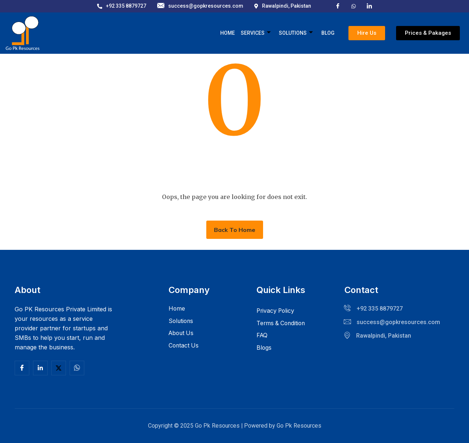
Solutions (296, 33)
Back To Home (234, 229)
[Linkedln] (40, 368)
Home (228, 33)
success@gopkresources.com (200, 6)
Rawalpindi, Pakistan (282, 6)
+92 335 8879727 (121, 6)
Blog (328, 33)
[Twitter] (58, 368)
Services (256, 33)
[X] (353, 5)
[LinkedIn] (369, 5)
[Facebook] (337, 5)
